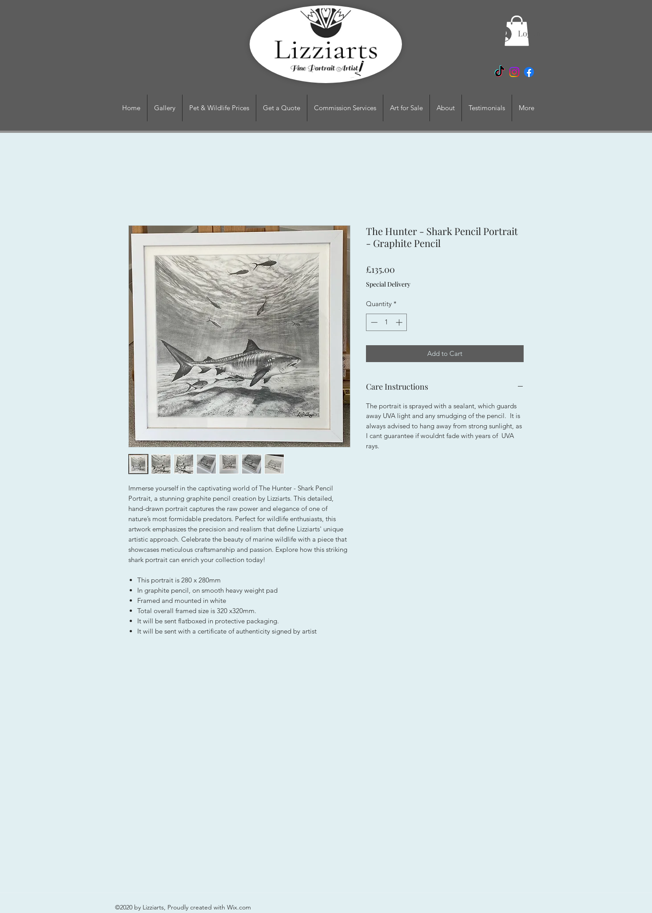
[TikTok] (499, 72)
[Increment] (400, 322)
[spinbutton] (386, 322)
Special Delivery (388, 284)
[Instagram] (514, 72)
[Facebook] (529, 72)
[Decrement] (373, 322)
